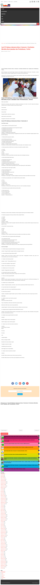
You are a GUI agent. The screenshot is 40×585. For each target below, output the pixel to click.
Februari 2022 (3, 542)
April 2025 (2, 492)
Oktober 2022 (3, 533)
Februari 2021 (3, 558)
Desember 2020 (3, 561)
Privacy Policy (10, 1)
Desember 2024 (3, 498)
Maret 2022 (2, 540)
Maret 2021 (2, 557)
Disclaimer (15, 1)
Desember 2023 (3, 514)
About (2, 1)
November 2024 (3, 499)
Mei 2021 (2, 554)
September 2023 (3, 518)
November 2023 (3, 516)
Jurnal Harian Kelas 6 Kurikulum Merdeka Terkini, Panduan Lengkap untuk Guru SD (18, 447)
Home (2, 8)
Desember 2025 (3, 481)
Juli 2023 (2, 521)
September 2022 (3, 535)
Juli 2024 (2, 505)
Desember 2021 (3, 544)
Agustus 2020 (3, 566)
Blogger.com (37, 582)
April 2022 (2, 539)
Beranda (21, 430)
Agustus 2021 (3, 550)
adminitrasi (3, 572)
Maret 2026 (2, 477)
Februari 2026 (3, 479)
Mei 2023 (2, 524)
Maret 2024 (2, 510)
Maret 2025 (2, 494)
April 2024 (2, 509)
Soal (2, 16)
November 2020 (3, 562)
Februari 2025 (3, 495)
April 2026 (2, 476)
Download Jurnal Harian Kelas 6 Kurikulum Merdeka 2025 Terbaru (15, 454)
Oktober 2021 (3, 547)
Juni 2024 (2, 506)
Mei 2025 (2, 491)
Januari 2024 (3, 513)
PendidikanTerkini (7, 582)
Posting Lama (37, 430)
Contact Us (6, 1)
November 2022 (3, 532)
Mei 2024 (2, 507)
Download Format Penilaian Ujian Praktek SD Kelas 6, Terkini (14, 468)
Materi (2, 21)
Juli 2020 (2, 568)
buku (2, 573)
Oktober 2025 (3, 484)
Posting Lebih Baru (4, 430)
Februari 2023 (3, 528)
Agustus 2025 (3, 487)
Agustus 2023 (3, 520)
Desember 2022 (3, 531)
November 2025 (3, 483)
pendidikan (3, 577)
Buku (2, 18)
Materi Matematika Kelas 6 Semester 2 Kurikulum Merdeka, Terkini (15, 450)
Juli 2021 (2, 551)
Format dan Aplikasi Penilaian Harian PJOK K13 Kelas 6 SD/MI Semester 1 (17, 443)
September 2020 (3, 565)
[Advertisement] (20, 33)
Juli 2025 (2, 488)
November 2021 (3, 546)
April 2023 (2, 525)
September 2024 (3, 502)
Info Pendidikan (4, 11)
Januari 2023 (3, 529)
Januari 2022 (3, 543)
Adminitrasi (3, 13)
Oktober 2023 (3, 517)
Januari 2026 (3, 480)
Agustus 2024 (3, 503)
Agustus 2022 (3, 536)
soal (9, 51)
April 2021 (2, 555)
